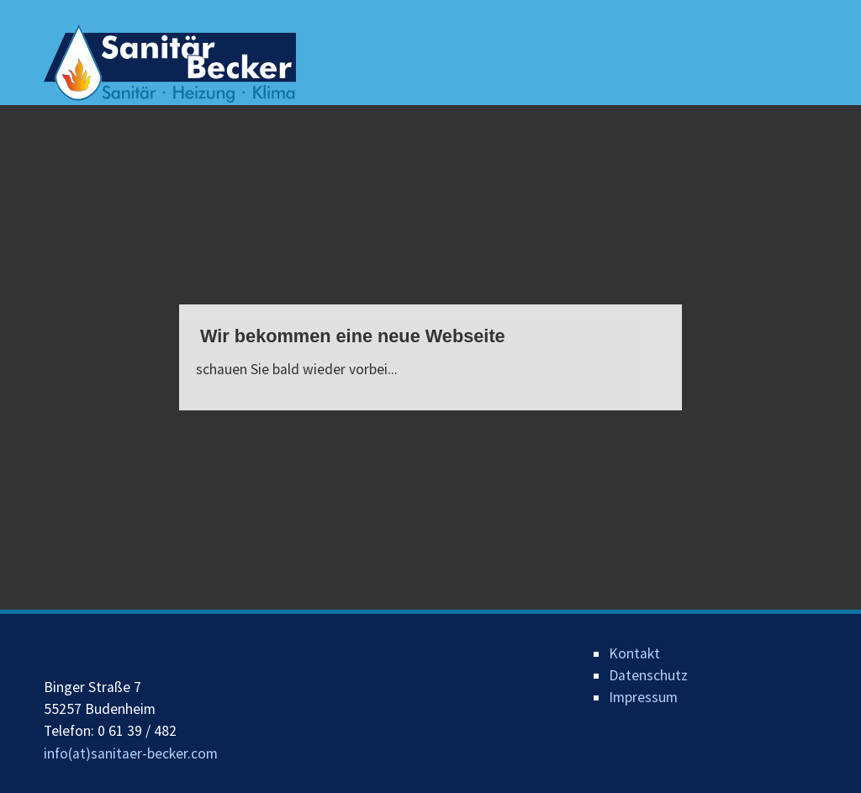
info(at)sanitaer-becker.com (131, 753)
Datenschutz (648, 675)
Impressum (643, 697)
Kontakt (634, 653)
